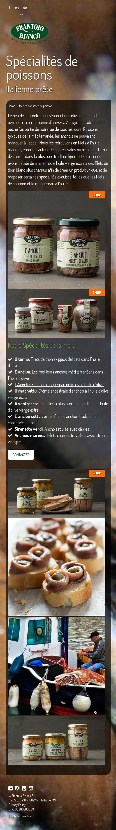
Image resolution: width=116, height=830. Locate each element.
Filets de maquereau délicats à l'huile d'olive (59, 384)
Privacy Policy (17, 805)
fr (33, 7)
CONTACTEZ (21, 454)
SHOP (97, 195)
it (9, 7)
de (25, 7)
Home (11, 106)
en (17, 7)
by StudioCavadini (20, 816)
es (21, 13)
